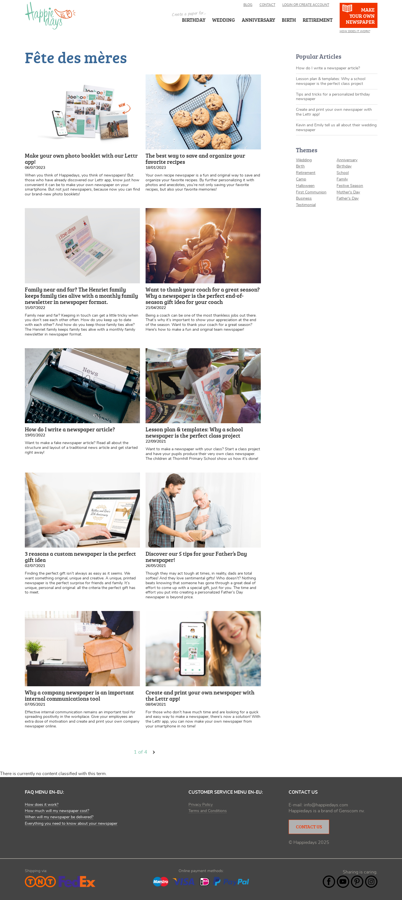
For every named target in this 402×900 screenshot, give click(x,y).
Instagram (371, 881)
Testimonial (306, 205)
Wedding (223, 19)
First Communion (311, 192)
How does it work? (355, 31)
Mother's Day (348, 192)
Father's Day (348, 198)
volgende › (154, 752)
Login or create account (305, 4)
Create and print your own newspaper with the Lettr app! (334, 112)
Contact (267, 4)
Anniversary (347, 160)
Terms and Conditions (207, 811)
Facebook (329, 881)
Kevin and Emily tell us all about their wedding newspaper (336, 127)
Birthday (193, 19)
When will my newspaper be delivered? (59, 817)
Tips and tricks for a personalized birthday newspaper (333, 96)
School (343, 173)
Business (304, 198)
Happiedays (50, 16)
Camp (301, 179)
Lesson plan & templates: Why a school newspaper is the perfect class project (330, 81)
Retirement (305, 173)
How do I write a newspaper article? (328, 68)
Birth (300, 166)
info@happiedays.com (326, 805)
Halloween (305, 186)
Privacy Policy (200, 805)
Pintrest (357, 881)
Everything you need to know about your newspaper (71, 824)
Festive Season (350, 186)
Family (342, 179)
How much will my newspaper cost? (57, 811)
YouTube (343, 881)
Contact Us (309, 827)
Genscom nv (351, 811)
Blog (247, 4)
